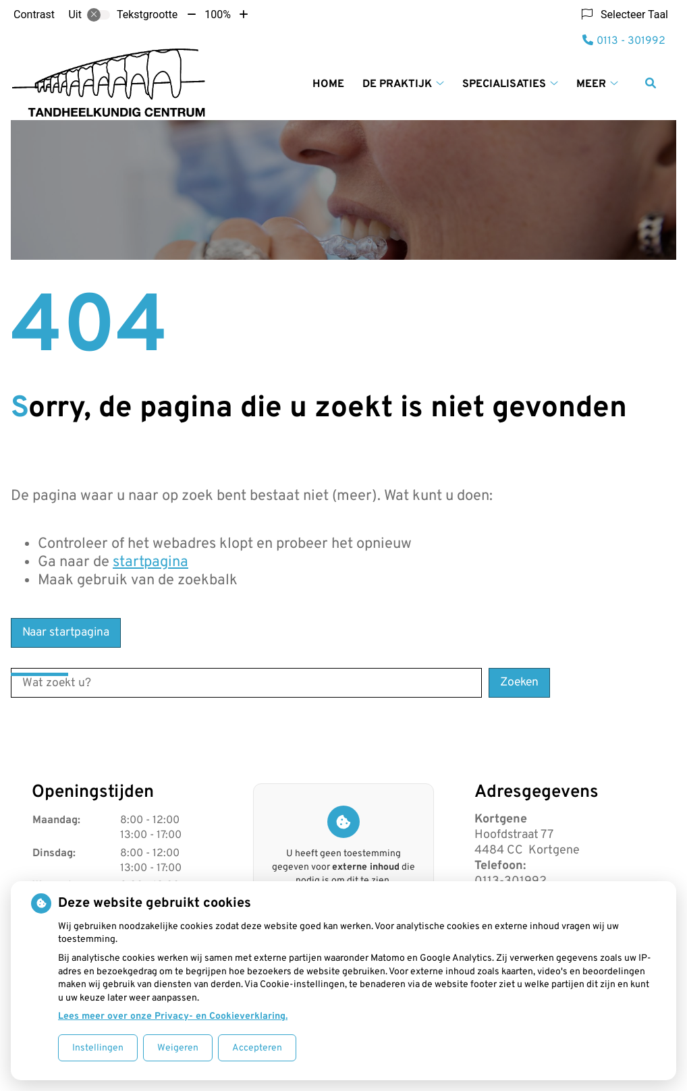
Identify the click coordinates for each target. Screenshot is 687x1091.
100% (217, 14)
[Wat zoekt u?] (246, 683)
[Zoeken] (650, 83)
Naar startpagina (65, 632)
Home (328, 84)
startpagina (150, 562)
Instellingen (97, 1048)
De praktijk (397, 84)
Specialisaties (504, 84)
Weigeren (177, 1048)
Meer (591, 84)
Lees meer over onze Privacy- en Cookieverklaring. (172, 1016)
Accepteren (257, 1048)
